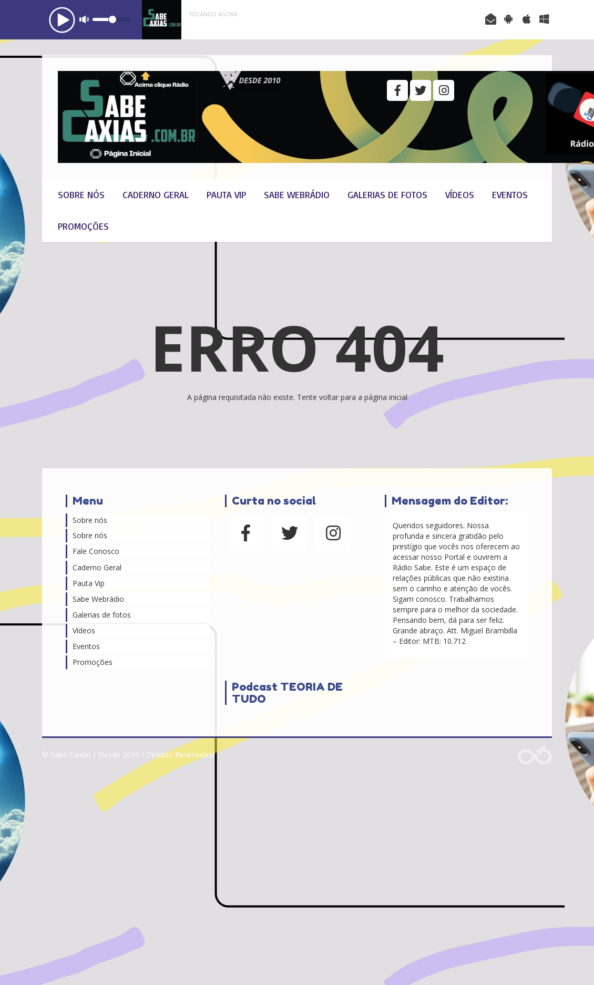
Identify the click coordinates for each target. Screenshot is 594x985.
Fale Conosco (96, 551)
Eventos (510, 194)
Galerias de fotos (387, 194)
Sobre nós (81, 194)
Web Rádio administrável (535, 755)
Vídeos (459, 194)
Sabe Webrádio (297, 194)
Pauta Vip (226, 194)
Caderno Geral (155, 194)
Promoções (83, 226)
